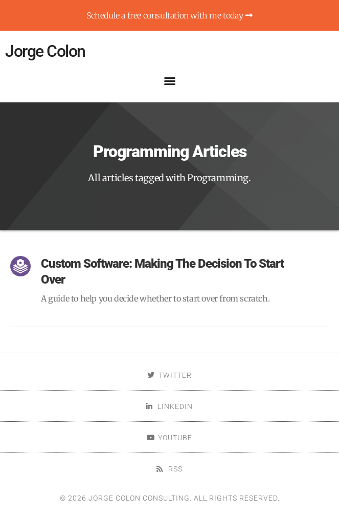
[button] (170, 81)
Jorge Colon (45, 51)
